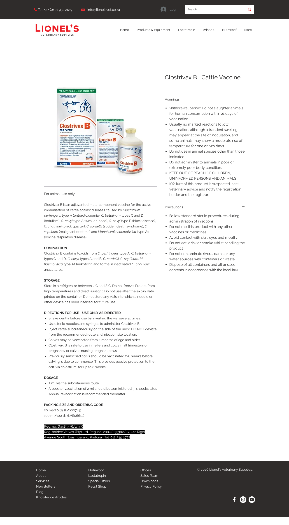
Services (42, 481)
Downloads (149, 481)
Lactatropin (97, 476)
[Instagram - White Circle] (243, 499)
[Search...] (212, 9)
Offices (145, 470)
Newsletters (45, 486)
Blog (39, 492)
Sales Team (149, 476)
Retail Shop (97, 486)
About (41, 476)
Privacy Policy (151, 486)
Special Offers (99, 481)
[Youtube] (252, 499)
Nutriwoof (96, 470)
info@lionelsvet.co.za (103, 10)
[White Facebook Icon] (234, 499)
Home (41, 470)
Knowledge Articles (51, 497)
